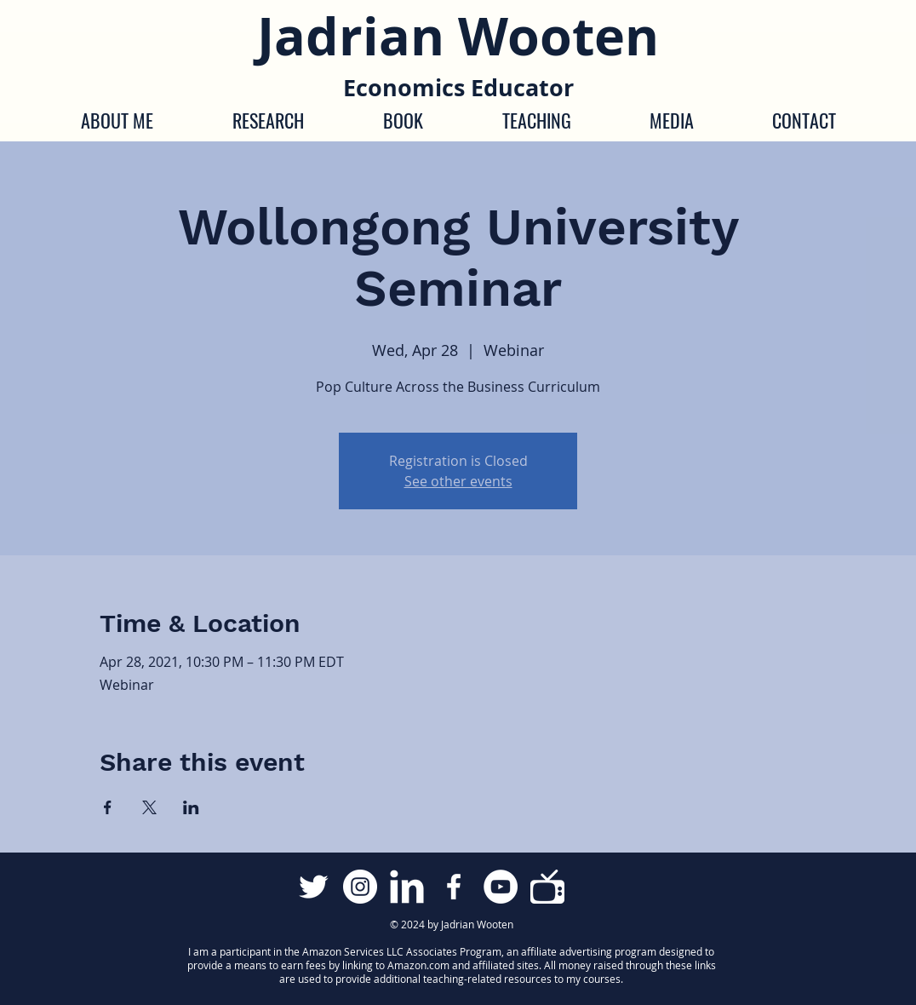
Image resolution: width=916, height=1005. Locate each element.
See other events (458, 481)
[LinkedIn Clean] (407, 887)
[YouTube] (501, 887)
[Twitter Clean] (313, 887)
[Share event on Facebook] (108, 807)
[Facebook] (454, 887)
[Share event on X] (149, 807)
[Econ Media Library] (547, 887)
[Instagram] (360, 887)
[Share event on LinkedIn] (191, 807)
